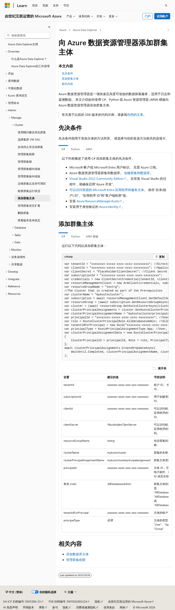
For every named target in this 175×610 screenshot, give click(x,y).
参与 (55, 607)
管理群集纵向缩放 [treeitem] (29, 176)
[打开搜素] (166, 5)
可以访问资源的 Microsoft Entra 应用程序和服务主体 (106, 190)
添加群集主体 (70, 78)
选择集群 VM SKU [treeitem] (29, 139)
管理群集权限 (75, 560)
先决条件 (67, 73)
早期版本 (28, 607)
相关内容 (67, 84)
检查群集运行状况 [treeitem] (29, 191)
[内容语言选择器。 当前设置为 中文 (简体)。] (14, 592)
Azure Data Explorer (85, 30)
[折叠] (49, 27)
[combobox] (27, 35)
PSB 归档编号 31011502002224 (68, 601)
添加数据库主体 (77, 554)
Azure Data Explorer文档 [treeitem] (23, 44)
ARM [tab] (89, 149)
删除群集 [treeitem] (23, 213)
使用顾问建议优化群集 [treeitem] (32, 132)
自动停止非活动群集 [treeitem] (30, 147)
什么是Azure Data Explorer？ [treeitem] (29, 59)
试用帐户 (162, 16)
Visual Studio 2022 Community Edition (96, 178)
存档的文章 (135, 114)
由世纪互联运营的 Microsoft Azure (129, 601)
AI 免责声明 (10, 607)
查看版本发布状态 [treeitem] (29, 220)
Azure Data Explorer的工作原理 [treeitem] (30, 66)
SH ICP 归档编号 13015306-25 (22, 601)
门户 (147, 16)
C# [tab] (63, 149)
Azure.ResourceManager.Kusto (98, 201)
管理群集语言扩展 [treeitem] (29, 205)
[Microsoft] (7, 5)
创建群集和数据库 (137, 173)
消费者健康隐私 (86, 607)
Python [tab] (75, 149)
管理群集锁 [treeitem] (25, 161)
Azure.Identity (108, 206)
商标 (122, 607)
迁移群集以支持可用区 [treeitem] (32, 183)
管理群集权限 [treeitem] (26, 154)
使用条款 (109, 607)
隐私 (97, 601)
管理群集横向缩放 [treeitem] (29, 169)
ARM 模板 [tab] (92, 236)
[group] (115, 310)
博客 (41, 607)
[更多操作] (168, 30)
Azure (62, 30)
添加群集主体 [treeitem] (26, 198)
